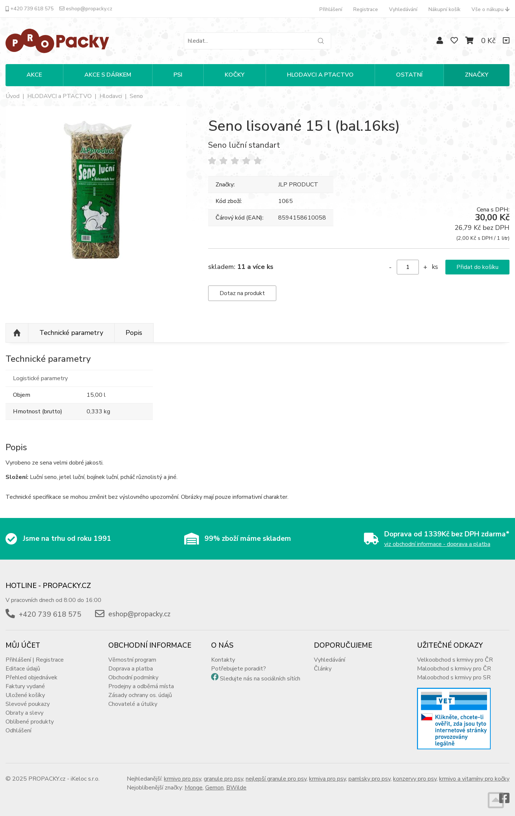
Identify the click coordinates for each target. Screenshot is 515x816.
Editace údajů (23, 669)
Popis (134, 332)
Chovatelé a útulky (132, 704)
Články (323, 669)
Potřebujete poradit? (238, 669)
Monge (194, 788)
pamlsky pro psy (369, 779)
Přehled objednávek (31, 677)
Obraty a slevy (24, 713)
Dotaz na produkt (242, 293)
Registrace (365, 9)
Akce (34, 75)
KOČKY (235, 75)
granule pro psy (223, 779)
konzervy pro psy (415, 779)
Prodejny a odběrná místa (141, 686)
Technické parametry (71, 332)
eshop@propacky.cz (85, 8)
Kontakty (223, 660)
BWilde (236, 788)
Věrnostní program (132, 660)
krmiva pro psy (327, 779)
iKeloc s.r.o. (85, 779)
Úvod (13, 96)
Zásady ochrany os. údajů (140, 695)
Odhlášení (18, 730)
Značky (476, 75)
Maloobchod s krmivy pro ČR (454, 669)
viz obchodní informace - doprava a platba (437, 544)
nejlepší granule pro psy (276, 779)
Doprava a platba (130, 669)
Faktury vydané (25, 686)
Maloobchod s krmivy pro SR (454, 677)
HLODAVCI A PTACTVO (320, 75)
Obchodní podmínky (133, 677)
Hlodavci (110, 96)
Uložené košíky (25, 695)
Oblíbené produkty (30, 722)
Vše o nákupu (490, 9)
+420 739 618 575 (29, 8)
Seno (136, 96)
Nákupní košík (444, 9)
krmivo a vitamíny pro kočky (474, 779)
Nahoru (17, 333)
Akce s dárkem (107, 75)
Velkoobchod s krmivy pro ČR (455, 660)
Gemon (214, 788)
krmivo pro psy (182, 779)
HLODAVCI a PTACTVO (59, 96)
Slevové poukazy (28, 704)
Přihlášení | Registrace (35, 660)
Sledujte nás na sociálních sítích (260, 679)
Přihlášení (330, 9)
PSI (178, 75)
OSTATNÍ (409, 75)
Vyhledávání (403, 9)
